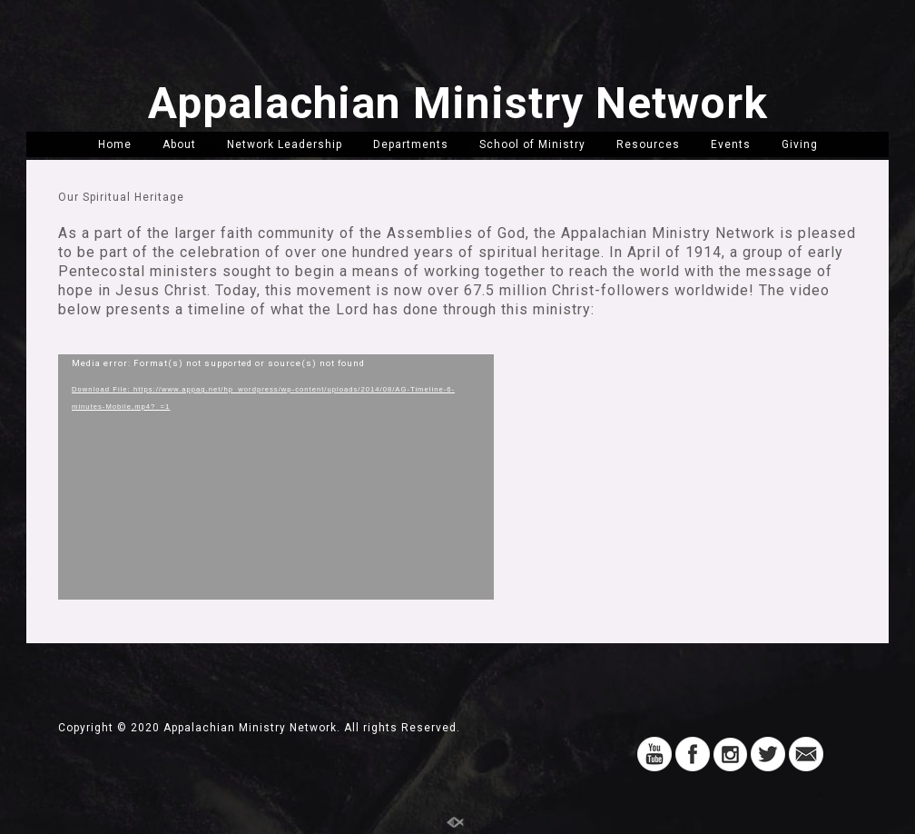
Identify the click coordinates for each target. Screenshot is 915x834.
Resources (648, 144)
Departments (410, 144)
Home (115, 144)
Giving (800, 144)
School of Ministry (532, 144)
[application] (276, 477)
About (179, 144)
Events (731, 144)
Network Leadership (284, 144)
